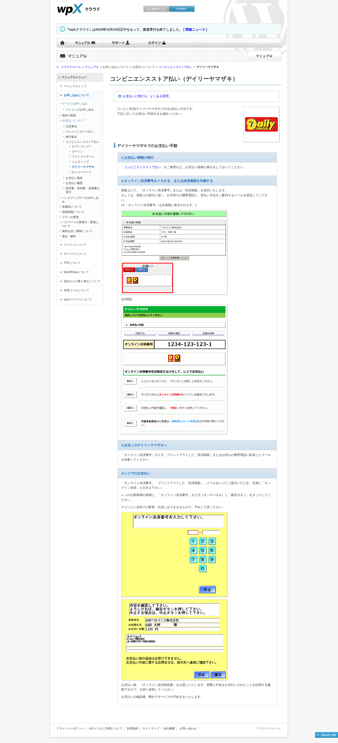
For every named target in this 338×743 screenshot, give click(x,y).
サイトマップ (150, 728)
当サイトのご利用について (106, 728)
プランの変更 (70, 217)
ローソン (77, 151)
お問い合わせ (187, 728)
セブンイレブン (82, 146)
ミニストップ (80, 161)
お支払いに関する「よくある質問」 (147, 96)
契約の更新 (69, 115)
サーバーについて (75, 253)
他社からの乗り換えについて (82, 281)
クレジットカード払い (80, 131)
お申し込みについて (76, 95)
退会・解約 (69, 236)
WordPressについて (76, 272)
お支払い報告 (74, 178)
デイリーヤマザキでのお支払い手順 (147, 146)
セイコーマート (82, 172)
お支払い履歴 (74, 183)
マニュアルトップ (75, 86)
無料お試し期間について (77, 231)
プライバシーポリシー (70, 728)
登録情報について (73, 212)
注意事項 (71, 126)
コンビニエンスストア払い (83, 142)
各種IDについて (72, 206)
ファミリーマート (83, 156)
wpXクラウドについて (78, 299)
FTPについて (72, 263)
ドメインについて (75, 244)
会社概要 (169, 728)
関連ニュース (195, 29)
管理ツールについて (76, 290)
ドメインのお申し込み (80, 109)
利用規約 (132, 728)
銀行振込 (71, 136)
